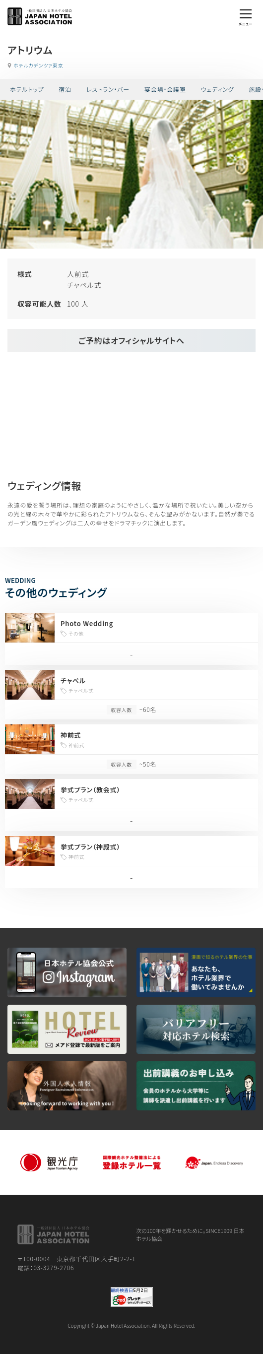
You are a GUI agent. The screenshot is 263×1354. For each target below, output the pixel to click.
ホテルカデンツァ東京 (38, 65)
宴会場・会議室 (165, 89)
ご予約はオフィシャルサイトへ (131, 340)
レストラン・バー (108, 89)
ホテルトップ (27, 89)
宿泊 (65, 89)
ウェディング (217, 89)
